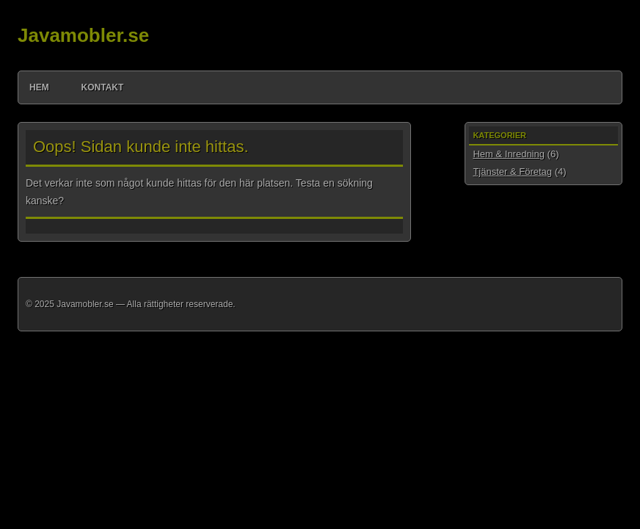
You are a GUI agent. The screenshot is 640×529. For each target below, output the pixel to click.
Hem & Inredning (509, 153)
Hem (39, 87)
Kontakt (102, 87)
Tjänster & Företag (512, 171)
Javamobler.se (83, 35)
